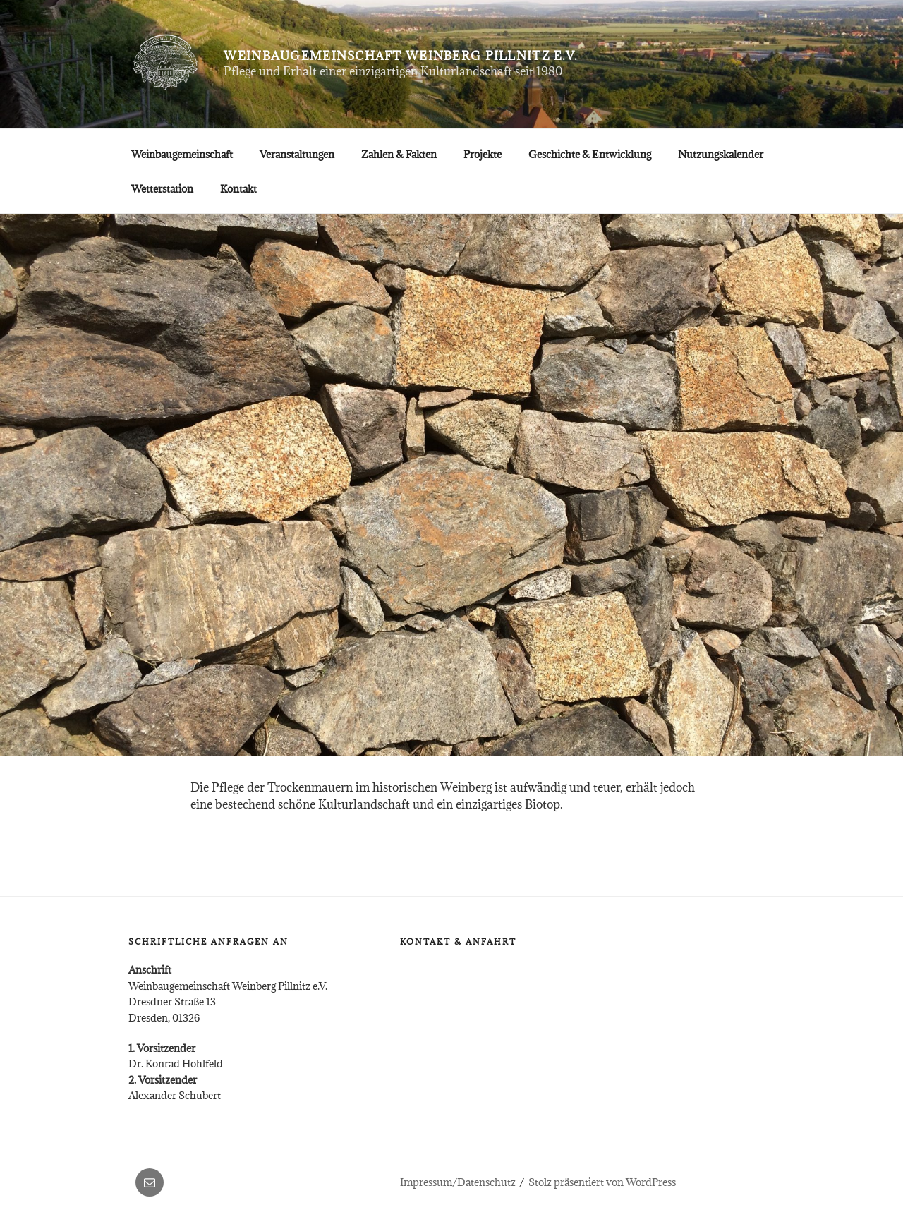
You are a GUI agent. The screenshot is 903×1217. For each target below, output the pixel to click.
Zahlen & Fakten (399, 154)
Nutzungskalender (720, 154)
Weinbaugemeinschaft (182, 154)
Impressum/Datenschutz (458, 1182)
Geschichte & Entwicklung (589, 154)
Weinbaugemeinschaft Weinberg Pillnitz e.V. (401, 55)
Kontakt (238, 188)
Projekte (482, 154)
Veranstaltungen (297, 154)
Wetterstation (162, 188)
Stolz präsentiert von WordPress (602, 1182)
